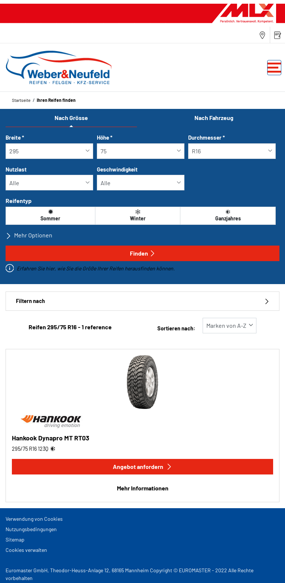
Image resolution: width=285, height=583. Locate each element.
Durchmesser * (206, 137)
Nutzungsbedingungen (31, 529)
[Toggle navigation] (274, 67)
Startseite (21, 100)
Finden (142, 253)
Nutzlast (16, 169)
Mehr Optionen (29, 235)
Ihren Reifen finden (56, 100)
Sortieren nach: (176, 328)
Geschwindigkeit (117, 169)
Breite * (15, 137)
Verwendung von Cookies (34, 519)
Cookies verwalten (26, 550)
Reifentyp (19, 200)
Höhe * (104, 137)
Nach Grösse (71, 117)
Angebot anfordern (142, 466)
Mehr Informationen (142, 488)
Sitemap (15, 539)
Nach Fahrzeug (213, 117)
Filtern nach (142, 301)
